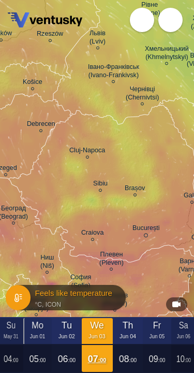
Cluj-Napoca (87, 152)
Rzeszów (50, 35)
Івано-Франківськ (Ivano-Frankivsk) (113, 72)
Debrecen (41, 125)
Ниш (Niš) (47, 263)
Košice (32, 83)
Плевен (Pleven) (111, 260)
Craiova (92, 234)
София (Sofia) (80, 283)
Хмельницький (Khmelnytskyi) (167, 54)
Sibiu (100, 185)
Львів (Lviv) (97, 39)
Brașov (135, 189)
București (146, 229)
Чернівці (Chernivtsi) (142, 94)
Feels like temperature (65, 297)
